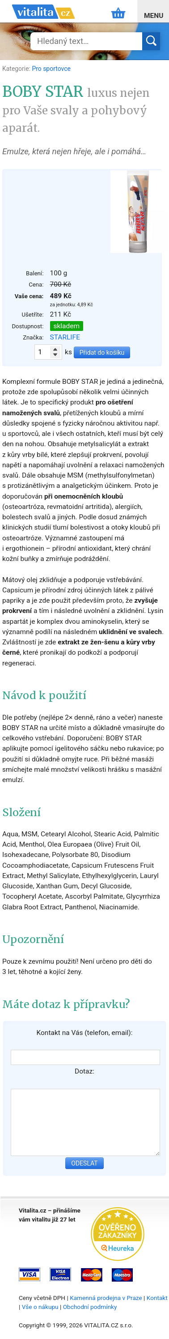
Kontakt (157, 1297)
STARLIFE (65, 337)
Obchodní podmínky (90, 1306)
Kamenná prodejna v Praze (106, 1297)
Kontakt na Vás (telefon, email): (84, 1033)
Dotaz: (84, 1071)
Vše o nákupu (40, 1306)
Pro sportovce (51, 68)
